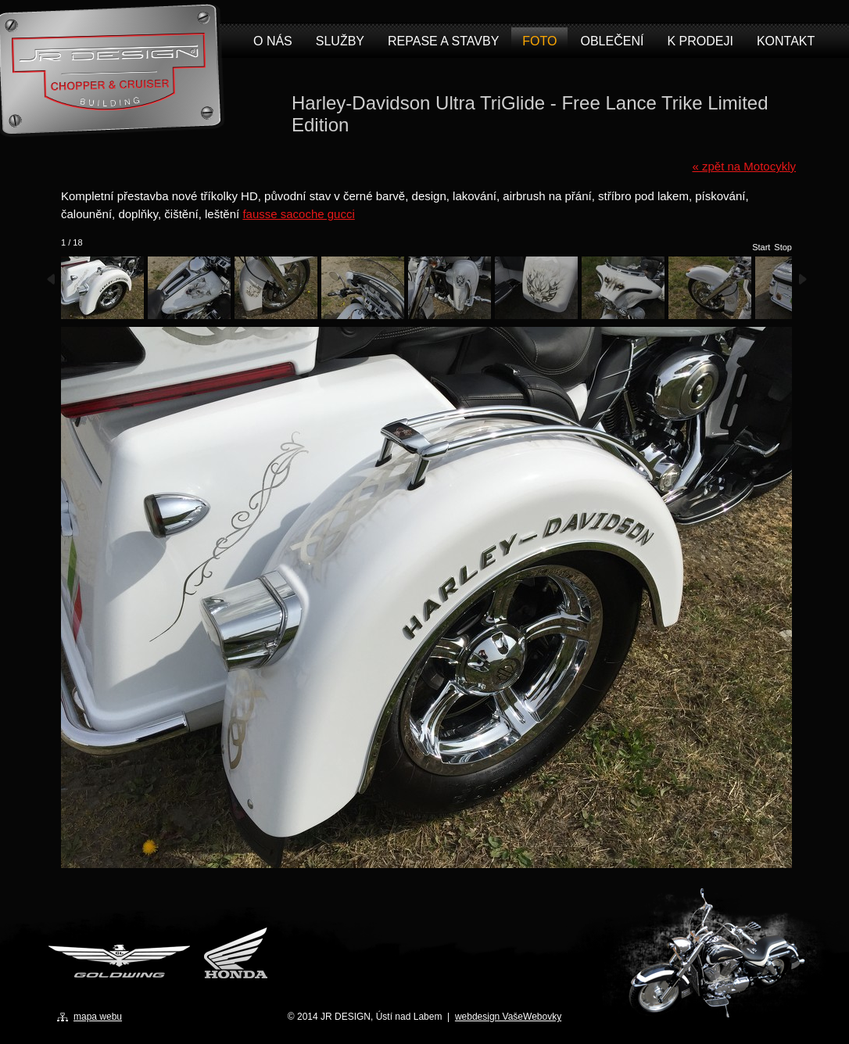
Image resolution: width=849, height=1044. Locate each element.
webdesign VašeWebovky (508, 1016)
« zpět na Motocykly (744, 166)
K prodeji (700, 41)
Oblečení (611, 41)
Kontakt (786, 41)
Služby (340, 41)
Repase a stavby (443, 41)
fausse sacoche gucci (298, 214)
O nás (272, 41)
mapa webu (97, 1016)
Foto (539, 41)
